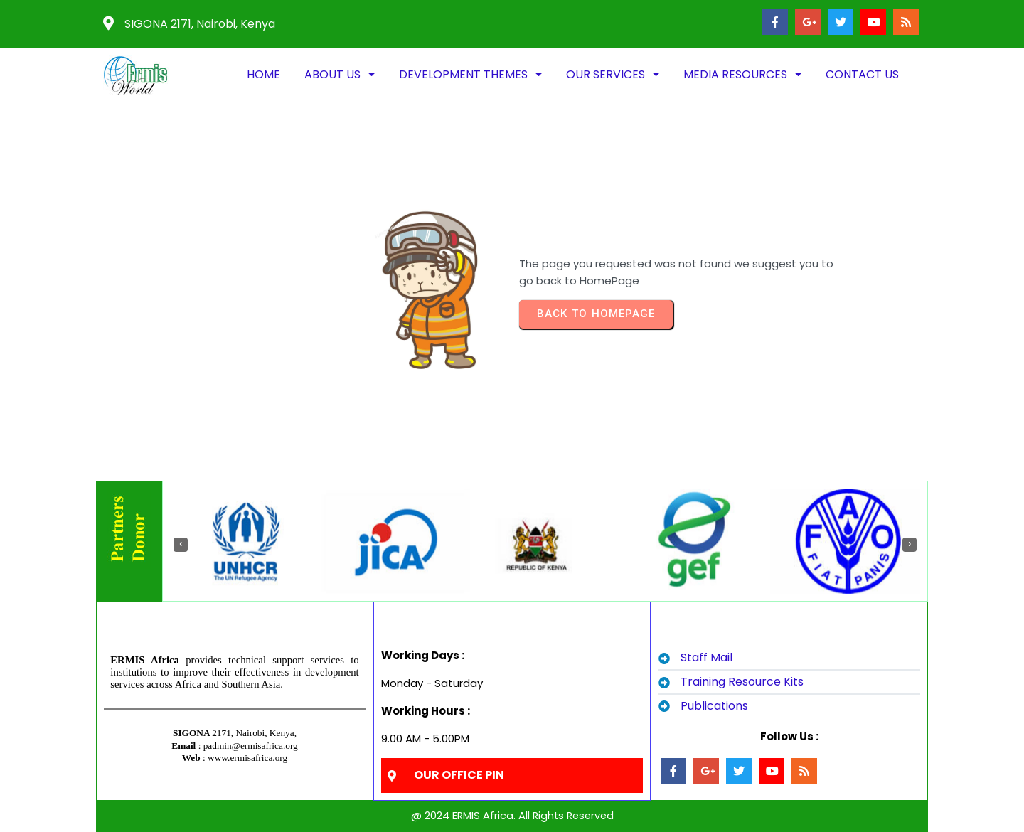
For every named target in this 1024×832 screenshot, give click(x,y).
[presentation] (181, 545)
